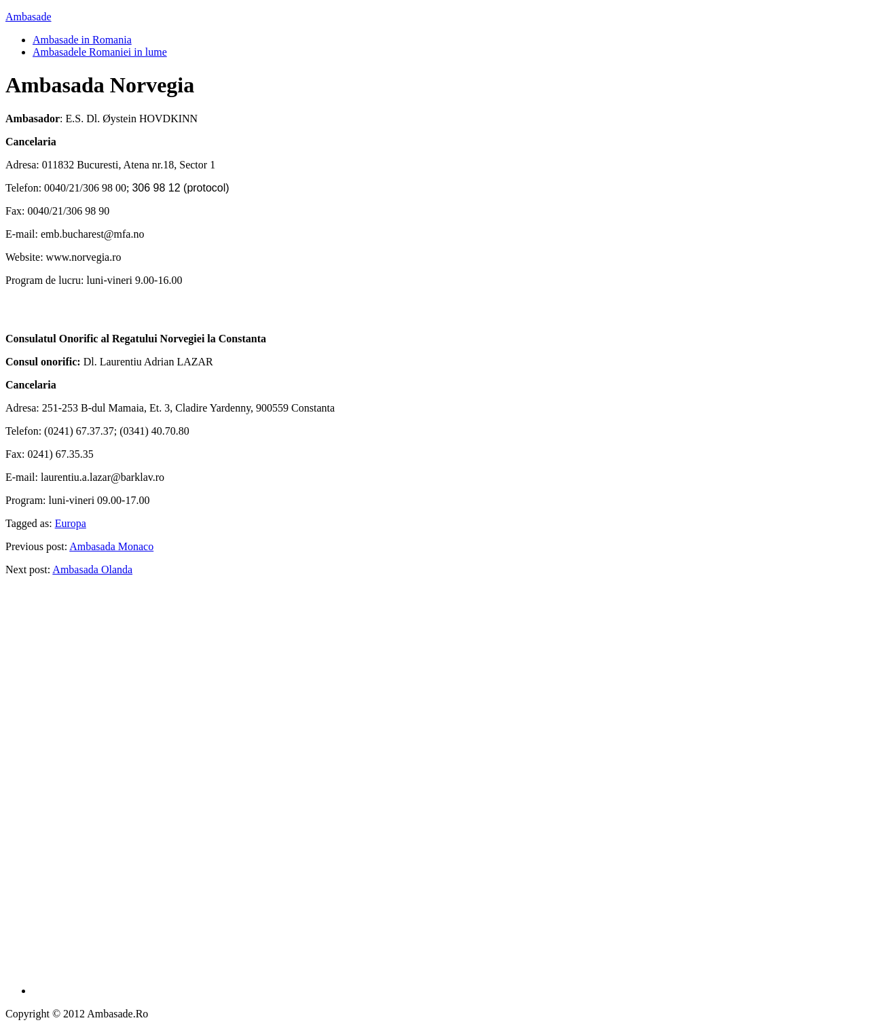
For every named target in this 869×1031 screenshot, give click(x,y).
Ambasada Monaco (111, 546)
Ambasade (28, 16)
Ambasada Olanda (92, 569)
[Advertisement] (448, 790)
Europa (70, 523)
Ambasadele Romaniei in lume (100, 52)
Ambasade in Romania (82, 40)
